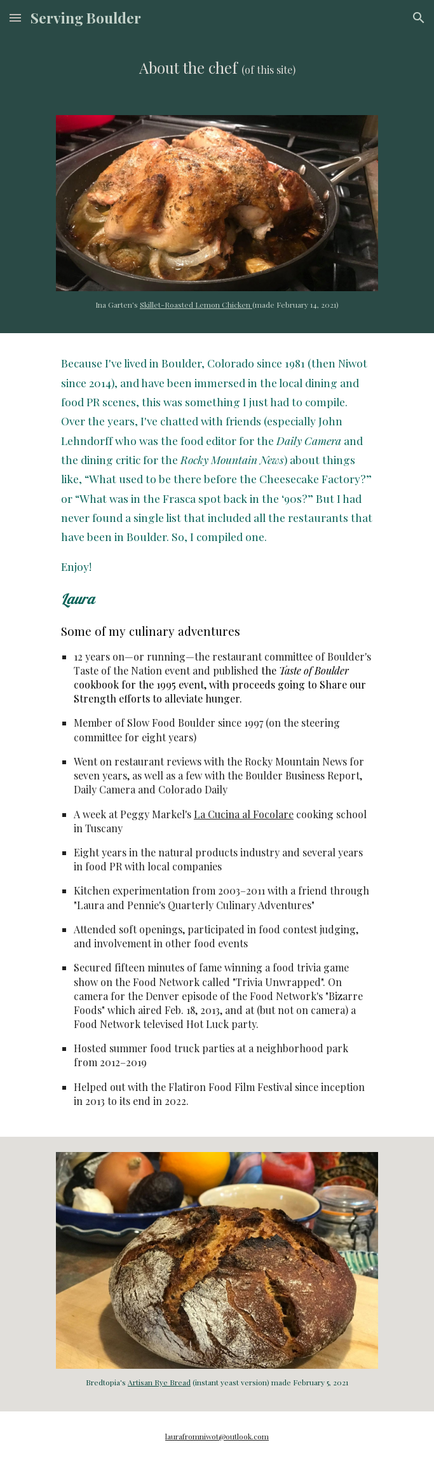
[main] (217, 68)
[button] (15, 17)
